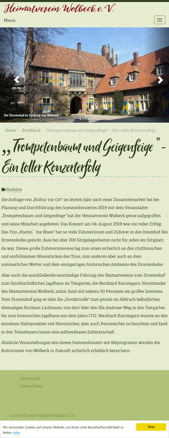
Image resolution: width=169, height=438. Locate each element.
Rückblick (31, 130)
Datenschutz (31, 385)
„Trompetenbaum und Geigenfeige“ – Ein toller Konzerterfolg (83, 156)
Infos (16, 433)
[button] (12, 75)
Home (10, 130)
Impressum (30, 378)
